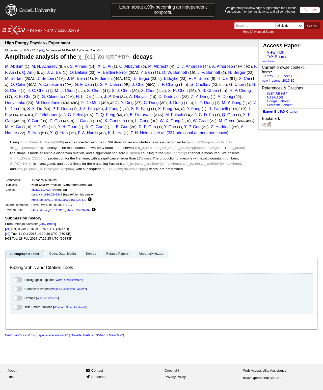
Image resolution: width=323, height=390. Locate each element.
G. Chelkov (200, 84)
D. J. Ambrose (189, 66)
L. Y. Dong (204, 103)
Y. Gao (33, 121)
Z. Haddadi (220, 127)
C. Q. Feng (105, 115)
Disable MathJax (83, 335)
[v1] (7, 229)
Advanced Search (263, 32)
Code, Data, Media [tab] (62, 253)
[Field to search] (289, 25)
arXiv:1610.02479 (43, 189)
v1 (41, 50)
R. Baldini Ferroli (112, 72)
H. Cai (223, 78)
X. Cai (244, 78)
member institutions (254, 11)
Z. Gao (56, 121)
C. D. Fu (206, 115)
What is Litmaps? (47, 298)
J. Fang (111, 109)
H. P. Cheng (240, 90)
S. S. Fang (140, 109)
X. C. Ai (104, 66)
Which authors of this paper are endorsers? (36, 335)
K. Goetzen (115, 121)
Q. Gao (228, 115)
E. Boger (141, 78)
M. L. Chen (64, 90)
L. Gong (142, 121)
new (265, 80)
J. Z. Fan (87, 109)
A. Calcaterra (50, 84)
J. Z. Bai (54, 72)
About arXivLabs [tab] (151, 253)
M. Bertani (14, 78)
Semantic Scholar (280, 105)
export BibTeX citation (280, 111)
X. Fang (165, 109)
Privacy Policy (175, 377)
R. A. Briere (199, 78)
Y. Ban (146, 72)
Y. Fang (193, 109)
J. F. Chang (167, 84)
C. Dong (151, 103)
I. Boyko (171, 78)
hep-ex (36, 30)
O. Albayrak (129, 66)
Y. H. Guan (67, 127)
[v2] (7, 234)
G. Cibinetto (52, 96)
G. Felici (75, 115)
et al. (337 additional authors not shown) (193, 133)
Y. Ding (127, 103)
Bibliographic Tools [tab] (24, 254)
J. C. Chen (37, 90)
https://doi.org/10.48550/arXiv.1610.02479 (59, 199)
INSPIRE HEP (277, 93)
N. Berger (236, 72)
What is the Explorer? (69, 279)
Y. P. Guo (192, 127)
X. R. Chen (178, 90)
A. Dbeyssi (138, 96)
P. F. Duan (61, 109)
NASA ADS (275, 97)
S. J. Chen (121, 90)
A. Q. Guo (94, 127)
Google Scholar (278, 101)
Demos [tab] (91, 253)
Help (246, 32)
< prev (268, 76)
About (12, 370)
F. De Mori (90, 103)
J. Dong (176, 103)
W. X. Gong (170, 121)
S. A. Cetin (109, 84)
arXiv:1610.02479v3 (49, 194)
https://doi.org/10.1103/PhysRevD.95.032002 (61, 210)
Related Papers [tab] (117, 253)
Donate (310, 10)
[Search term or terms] (256, 25)
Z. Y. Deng (200, 96)
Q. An (27, 72)
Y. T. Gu (40, 127)
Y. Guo (170, 127)
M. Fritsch (174, 115)
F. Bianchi (104, 78)
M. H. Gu (13, 127)
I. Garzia (84, 121)
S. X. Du (34, 109)
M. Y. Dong (231, 103)
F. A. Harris (88, 133)
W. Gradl (200, 121)
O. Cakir (18, 84)
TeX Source (277, 57)
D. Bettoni (45, 78)
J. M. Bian (76, 78)
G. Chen (236, 84)
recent (275, 80)
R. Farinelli (218, 109)
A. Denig (225, 96)
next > (287, 76)
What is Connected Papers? (68, 288)
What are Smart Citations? (70, 307)
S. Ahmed (78, 66)
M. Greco (227, 121)
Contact (97, 370)
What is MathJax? (110, 335)
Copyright (172, 370)
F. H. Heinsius (143, 133)
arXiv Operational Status (263, 378)
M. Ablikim (14, 66)
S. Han (34, 133)
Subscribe (98, 377)
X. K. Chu (22, 96)
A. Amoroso (222, 66)
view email (47, 224)
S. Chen (94, 90)
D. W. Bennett (174, 72)
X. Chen (148, 90)
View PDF (275, 52)
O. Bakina (78, 72)
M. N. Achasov (45, 66)
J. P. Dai (111, 96)
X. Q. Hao (59, 133)
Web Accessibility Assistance (264, 370)
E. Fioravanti (141, 115)
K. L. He (115, 133)
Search (312, 26)
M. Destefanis (48, 103)
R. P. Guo (147, 127)
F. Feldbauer (46, 115)
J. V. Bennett (208, 72)
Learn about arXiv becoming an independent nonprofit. (163, 10)
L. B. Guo (120, 127)
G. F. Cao (83, 84)
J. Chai (138, 84)
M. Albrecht (158, 66)
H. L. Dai (84, 96)
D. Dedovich (169, 96)
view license (269, 61)
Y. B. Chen (207, 90)
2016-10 (288, 80)
